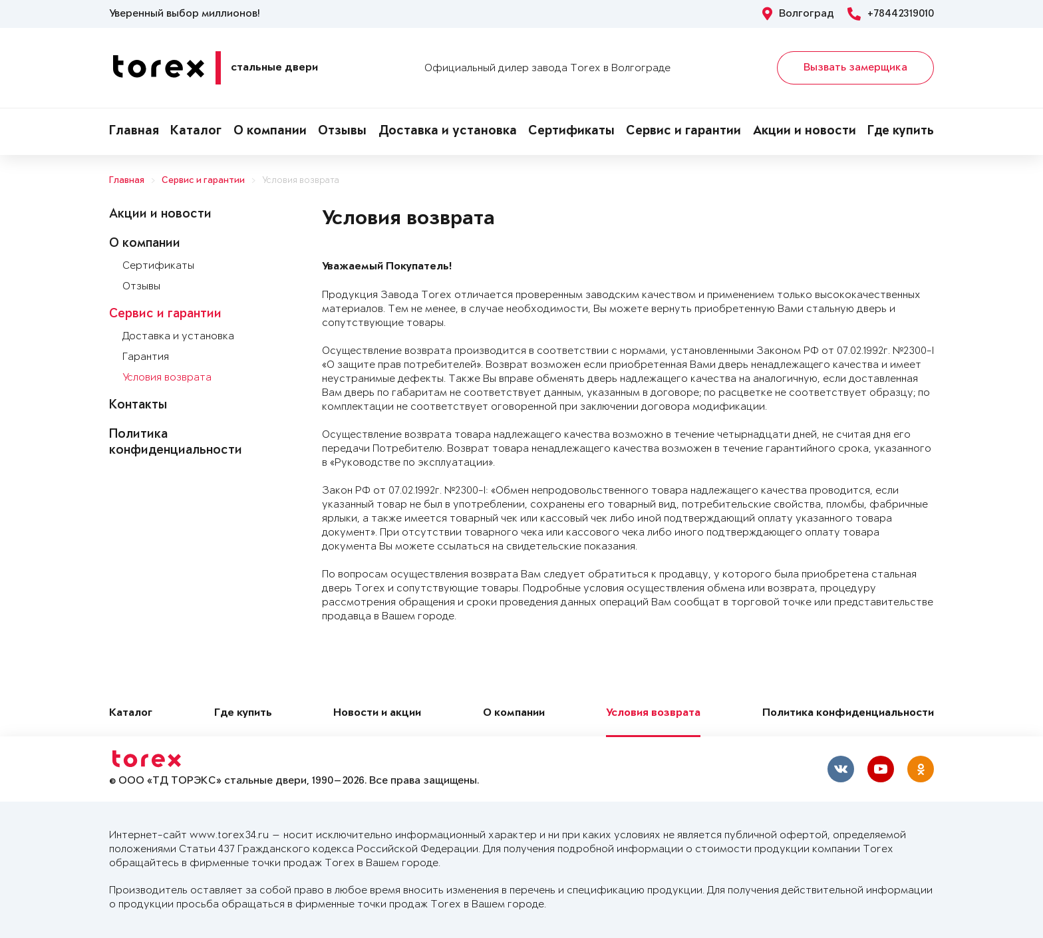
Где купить (900, 131)
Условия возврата (300, 181)
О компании (270, 131)
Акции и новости (804, 131)
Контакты (138, 405)
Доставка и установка (447, 131)
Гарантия (145, 357)
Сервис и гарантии (683, 131)
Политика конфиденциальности (848, 713)
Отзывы (342, 131)
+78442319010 (890, 14)
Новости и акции (377, 713)
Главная (134, 131)
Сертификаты (571, 131)
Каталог (196, 131)
